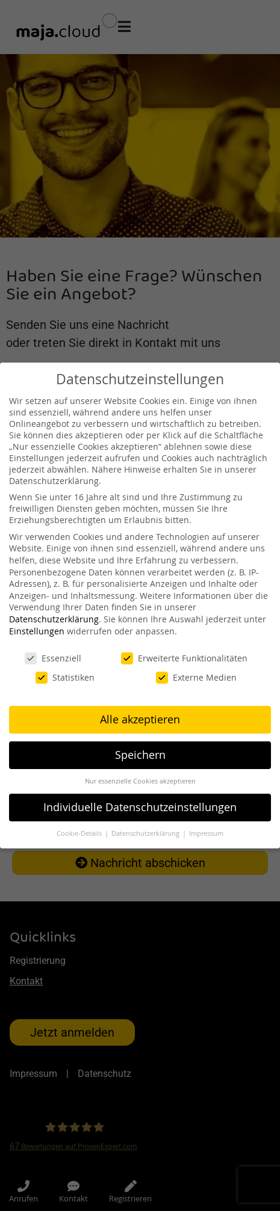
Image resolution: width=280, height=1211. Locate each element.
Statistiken (65, 677)
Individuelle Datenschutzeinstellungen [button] (140, 807)
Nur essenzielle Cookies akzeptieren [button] (140, 781)
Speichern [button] (140, 755)
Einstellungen (36, 631)
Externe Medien (196, 677)
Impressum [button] (206, 833)
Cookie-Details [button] (80, 833)
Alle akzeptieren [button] (140, 719)
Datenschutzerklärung (54, 619)
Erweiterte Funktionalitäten (184, 658)
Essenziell (53, 658)
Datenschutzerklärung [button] (146, 833)
